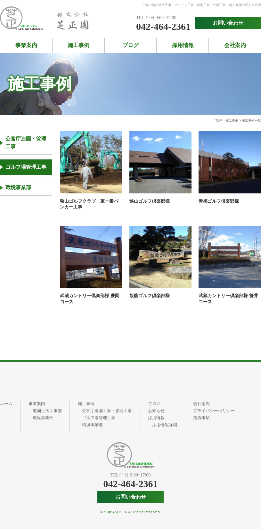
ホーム (6, 403)
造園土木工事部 (47, 410)
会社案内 (235, 45)
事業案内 (26, 45)
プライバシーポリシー (214, 410)
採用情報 (183, 45)
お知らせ (156, 410)
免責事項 (201, 417)
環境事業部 (18, 187)
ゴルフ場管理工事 (25, 167)
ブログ (130, 45)
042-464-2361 (163, 26)
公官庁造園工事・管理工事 (107, 410)
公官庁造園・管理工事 (25, 142)
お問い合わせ (228, 23)
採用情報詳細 (164, 424)
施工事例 (78, 45)
